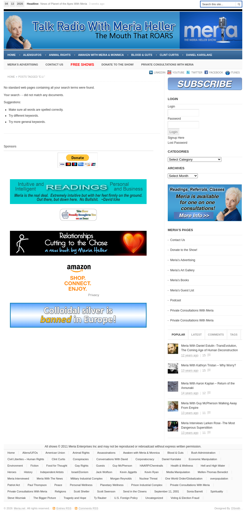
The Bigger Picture (44, 497)
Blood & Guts (141, 54)
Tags (234, 334)
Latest (196, 334)
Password (174, 118)
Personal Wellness (81, 484)
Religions (60, 491)
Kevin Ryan (152, 472)
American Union (55, 452)
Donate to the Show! (117, 64)
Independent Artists (52, 472)
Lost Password (177, 142)
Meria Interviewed (18, 478)
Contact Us (54, 64)
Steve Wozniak (16, 497)
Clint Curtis (169, 54)
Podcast (175, 300)
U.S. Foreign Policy (126, 497)
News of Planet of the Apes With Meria (64, 3)
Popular (178, 334)
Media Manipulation (178, 472)
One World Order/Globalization (184, 478)
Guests (100, 465)
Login (171, 106)
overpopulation (219, 478)
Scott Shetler (81, 491)
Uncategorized (154, 497)
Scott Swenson (106, 491)
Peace (58, 484)
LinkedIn (159, 72)
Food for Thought (56, 465)
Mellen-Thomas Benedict (213, 472)
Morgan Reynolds (121, 478)
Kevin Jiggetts (128, 472)
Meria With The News (50, 478)
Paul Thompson (37, 484)
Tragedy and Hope (75, 497)
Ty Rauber (100, 497)
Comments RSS (88, 508)
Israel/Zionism (79, 472)
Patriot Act (13, 484)
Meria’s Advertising (22, 64)
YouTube (178, 72)
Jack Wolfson (104, 472)
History (28, 472)
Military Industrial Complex (87, 478)
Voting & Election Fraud (185, 497)
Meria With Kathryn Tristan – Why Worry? (208, 365)
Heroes (11, 472)
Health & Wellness (182, 465)
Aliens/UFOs (32, 54)
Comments (216, 334)
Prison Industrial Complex (146, 484)
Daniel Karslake (199, 54)
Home (11, 54)
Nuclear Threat (148, 478)
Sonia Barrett (195, 491)
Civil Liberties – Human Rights (25, 459)
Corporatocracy (144, 459)
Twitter (196, 72)
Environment (15, 465)
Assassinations (106, 452)
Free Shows (82, 65)
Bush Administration (203, 452)
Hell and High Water (213, 465)
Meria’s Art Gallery (182, 270)
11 (203, 413)
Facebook (216, 72)
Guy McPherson (122, 465)
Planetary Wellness (111, 484)
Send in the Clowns (135, 491)
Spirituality (216, 491)
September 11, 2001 (166, 491)
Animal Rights (60, 54)
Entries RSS (63, 508)
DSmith (235, 508)
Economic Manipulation (203, 459)
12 (203, 393)
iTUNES (235, 72)
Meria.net (19, 508)
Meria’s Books (179, 280)
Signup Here (176, 137)
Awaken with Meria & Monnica (101, 54)
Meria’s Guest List (182, 290)
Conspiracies (81, 459)
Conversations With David (112, 459)
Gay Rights (81, 465)
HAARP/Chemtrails (151, 465)
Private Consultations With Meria (167, 64)
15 (203, 355)
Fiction (35, 465)
